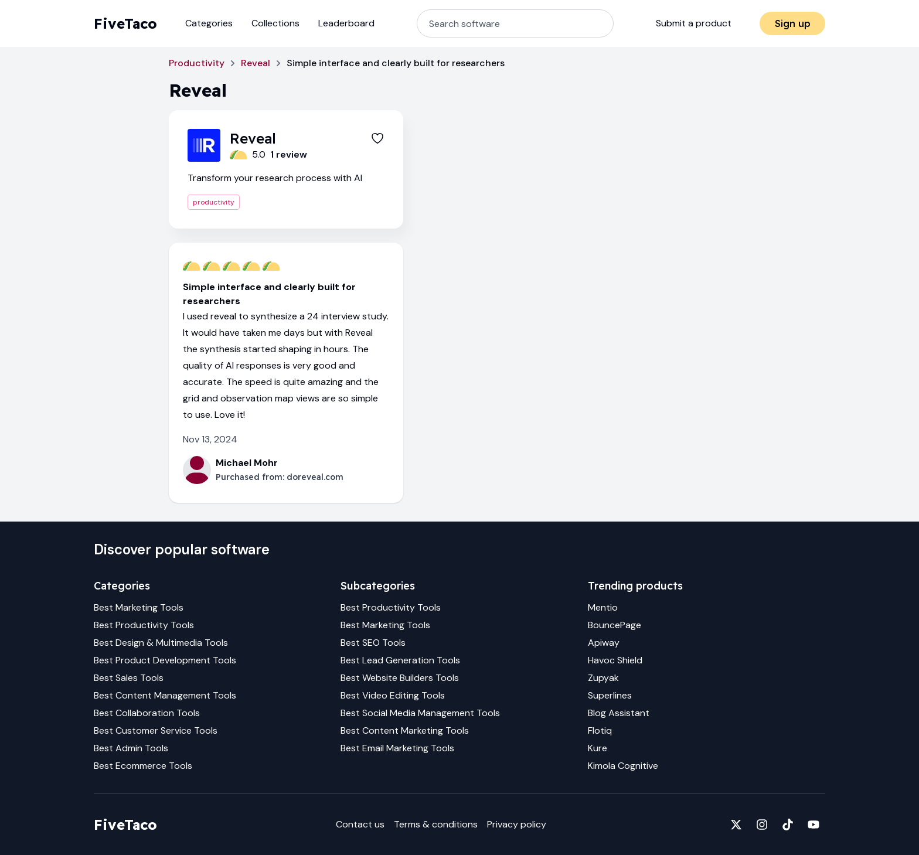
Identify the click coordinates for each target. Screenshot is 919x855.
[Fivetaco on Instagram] (762, 824)
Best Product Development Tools (165, 660)
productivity (213, 202)
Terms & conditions (436, 824)
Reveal (255, 63)
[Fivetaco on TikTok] (787, 824)
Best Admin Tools (131, 748)
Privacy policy (516, 824)
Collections (275, 23)
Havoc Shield (615, 660)
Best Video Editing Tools (393, 695)
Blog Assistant (618, 713)
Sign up (793, 23)
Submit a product (693, 23)
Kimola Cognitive (623, 765)
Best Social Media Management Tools (420, 713)
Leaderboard (346, 23)
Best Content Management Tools (165, 695)
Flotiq (600, 730)
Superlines (610, 695)
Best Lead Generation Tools (400, 660)
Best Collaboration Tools (147, 713)
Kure (597, 748)
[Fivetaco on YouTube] (813, 824)
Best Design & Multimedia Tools (161, 642)
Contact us (360, 824)
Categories (209, 23)
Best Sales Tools (129, 678)
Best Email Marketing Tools (397, 748)
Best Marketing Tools (138, 607)
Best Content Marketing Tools (405, 730)
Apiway (604, 642)
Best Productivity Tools (144, 625)
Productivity (196, 63)
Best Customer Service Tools (155, 730)
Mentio (603, 607)
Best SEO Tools (373, 642)
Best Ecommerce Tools (143, 765)
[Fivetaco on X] (736, 824)
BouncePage (614, 625)
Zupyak (603, 678)
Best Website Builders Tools (400, 678)
